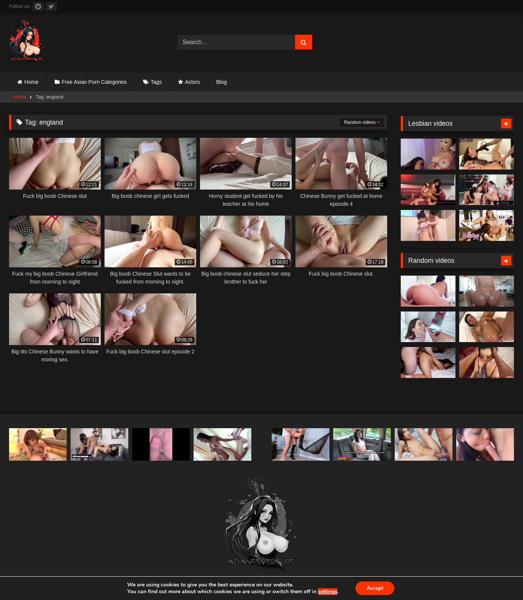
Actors (192, 82)
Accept (375, 588)
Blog (221, 82)
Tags (156, 82)
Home (31, 82)
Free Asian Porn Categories (94, 82)
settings (327, 591)
